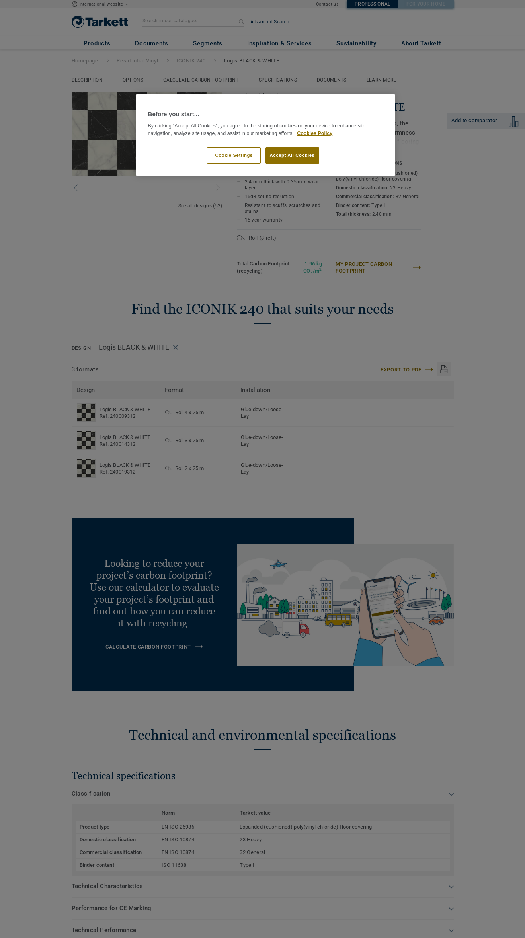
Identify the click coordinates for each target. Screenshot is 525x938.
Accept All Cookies (292, 155)
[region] (265, 135)
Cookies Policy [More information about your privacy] (314, 133)
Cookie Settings (234, 155)
